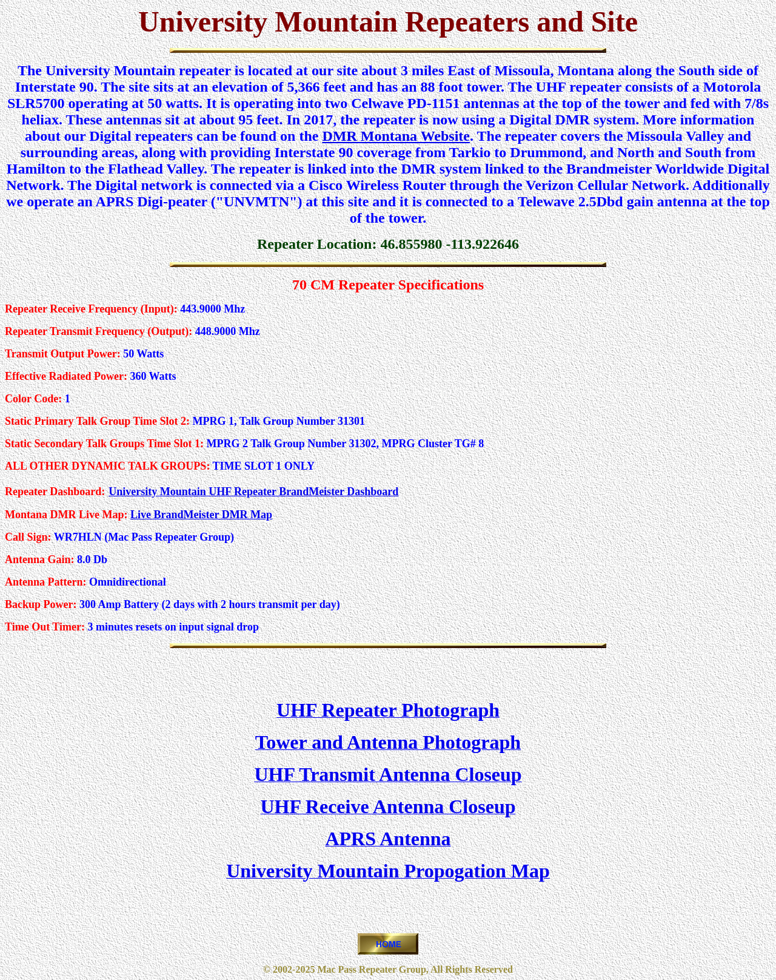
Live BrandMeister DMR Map (201, 515)
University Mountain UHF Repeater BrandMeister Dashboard (253, 491)
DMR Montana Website (396, 136)
